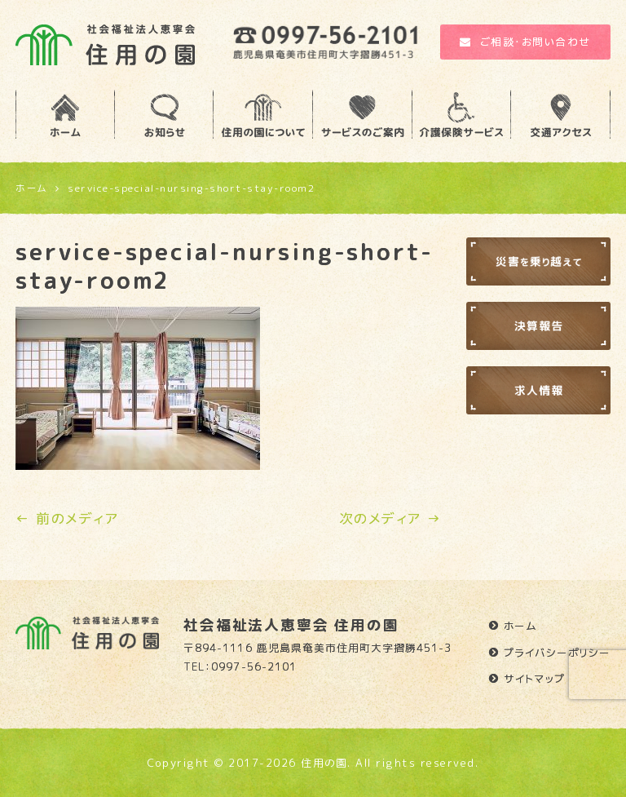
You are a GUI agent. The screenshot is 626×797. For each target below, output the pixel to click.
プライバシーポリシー (557, 652)
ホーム (521, 625)
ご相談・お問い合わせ (525, 41)
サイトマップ (535, 678)
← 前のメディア (66, 518)
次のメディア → (390, 518)
